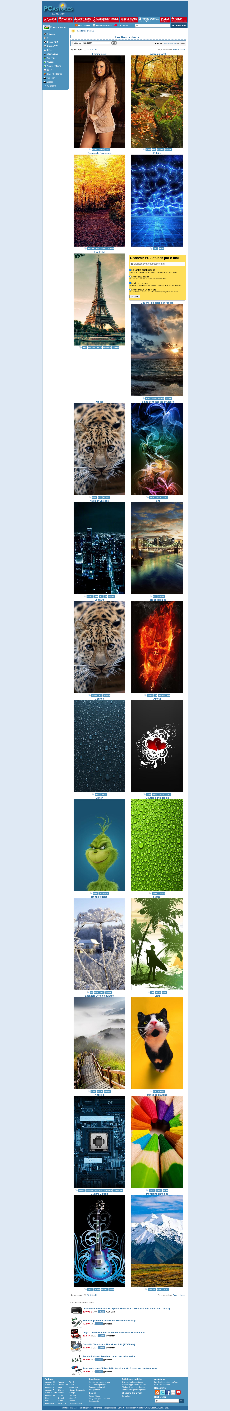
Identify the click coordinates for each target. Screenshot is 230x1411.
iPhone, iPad (63, 1385)
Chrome (61, 1390)
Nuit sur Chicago (99, 501)
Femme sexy (99, 54)
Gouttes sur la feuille (157, 798)
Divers (49, 50)
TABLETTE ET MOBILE (106, 19)
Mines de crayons (157, 1095)
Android (99, 1095)
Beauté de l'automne (99, 153)
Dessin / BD (52, 42)
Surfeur (157, 897)
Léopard (99, 600)
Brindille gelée (99, 897)
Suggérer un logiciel (97, 1387)
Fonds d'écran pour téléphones (134, 1390)
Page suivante (179, 49)
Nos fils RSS (84, 25)
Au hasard (51, 86)
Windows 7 (49, 1390)
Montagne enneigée (157, 1194)
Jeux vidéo (51, 58)
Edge (60, 1387)
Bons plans (126, 1396)
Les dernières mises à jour (99, 1382)
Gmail (60, 1395)
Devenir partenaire (94, 1408)
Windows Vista (51, 1393)
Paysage (50, 62)
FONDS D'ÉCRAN (149, 19)
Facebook (62, 1403)
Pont (157, 501)
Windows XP (50, 1395)
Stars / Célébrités (54, 74)
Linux (47, 1398)
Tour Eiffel (99, 252)
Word (71, 1382)
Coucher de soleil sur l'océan (157, 303)
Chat (157, 996)
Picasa (72, 1401)
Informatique (52, 54)
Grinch (99, 798)
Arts (168, 695)
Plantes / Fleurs (54, 66)
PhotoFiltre (49, 1403)
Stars (107, 149)
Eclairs (157, 153)
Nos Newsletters (104, 25)
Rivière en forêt (157, 54)
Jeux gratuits (94, 1401)
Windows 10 (50, 1385)
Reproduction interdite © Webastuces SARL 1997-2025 (147, 1408)
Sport (49, 70)
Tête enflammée (157, 600)
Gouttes (99, 699)
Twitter (60, 1401)
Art (48, 38)
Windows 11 (50, 1382)
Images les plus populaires (99, 1399)
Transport (50, 78)
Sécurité (72, 1398)
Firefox (61, 1393)
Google (72, 1393)
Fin (96, 49)
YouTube (72, 1395)
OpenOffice (73, 1387)
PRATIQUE (66, 19)
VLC (47, 1401)
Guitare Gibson (99, 1194)
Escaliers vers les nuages (99, 996)
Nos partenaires (110, 1408)
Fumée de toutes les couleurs (157, 402)
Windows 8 (49, 1387)
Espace (49, 82)
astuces (140, 1382)
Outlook (61, 1398)
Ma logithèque (94, 1390)
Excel (71, 1385)
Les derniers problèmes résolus (166, 1382)
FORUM (178, 19)
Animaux (51, 34)
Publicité (82, 1408)
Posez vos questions (162, 1385)
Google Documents (77, 1390)
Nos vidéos (123, 25)
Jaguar (99, 402)
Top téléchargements (97, 1385)
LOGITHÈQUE (82, 19)
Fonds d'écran (58, 27)
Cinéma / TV (52, 46)
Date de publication (170, 43)
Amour (157, 699)
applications (130, 1382)
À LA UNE (50, 19)
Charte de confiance (69, 1408)
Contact (121, 1408)
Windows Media (75, 1403)
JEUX (165, 19)
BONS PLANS (129, 19)
